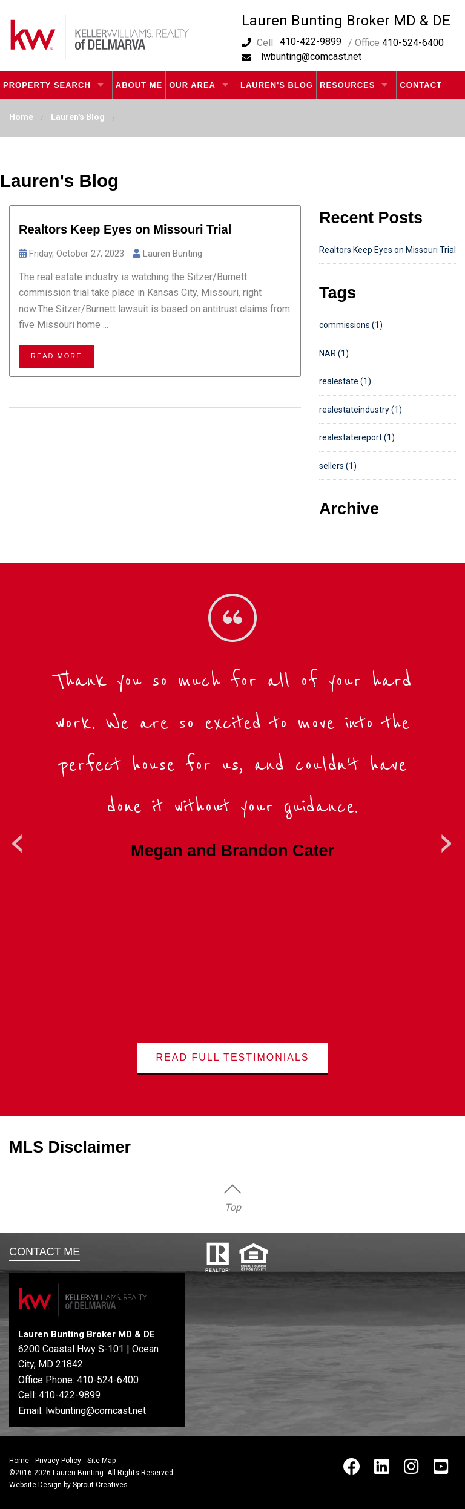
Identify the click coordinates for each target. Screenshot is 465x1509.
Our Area (192, 85)
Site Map (101, 1460)
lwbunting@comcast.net (311, 56)
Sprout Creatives (100, 1485)
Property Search (47, 85)
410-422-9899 (310, 41)
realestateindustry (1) (360, 409)
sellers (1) (338, 466)
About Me (139, 85)
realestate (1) (345, 381)
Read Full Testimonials (232, 1057)
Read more (56, 355)
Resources (347, 85)
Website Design (35, 1485)
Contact (421, 85)
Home (21, 117)
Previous (18, 839)
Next (447, 839)
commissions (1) (351, 325)
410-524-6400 (108, 1380)
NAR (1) (334, 353)
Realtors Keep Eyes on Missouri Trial (125, 229)
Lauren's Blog (276, 85)
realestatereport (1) (357, 437)
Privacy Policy (58, 1460)
